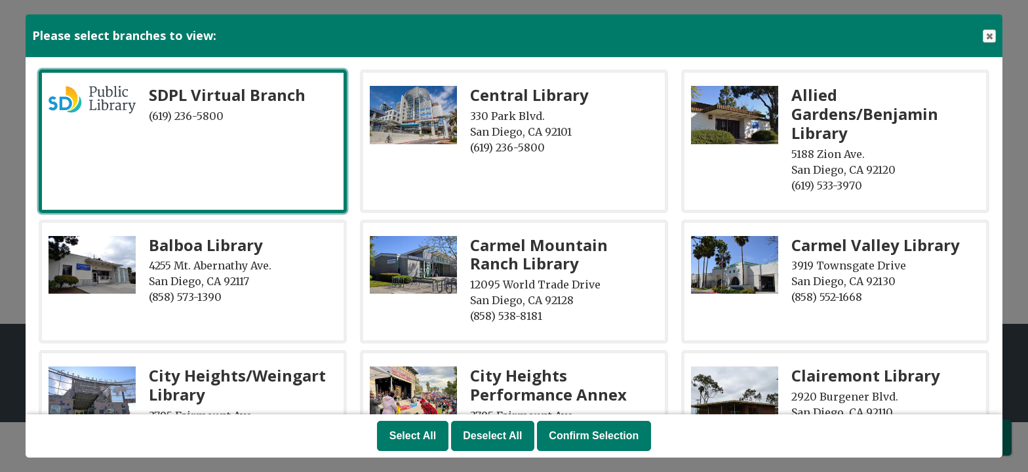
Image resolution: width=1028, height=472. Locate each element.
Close (989, 36)
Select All (412, 435)
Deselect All (492, 435)
